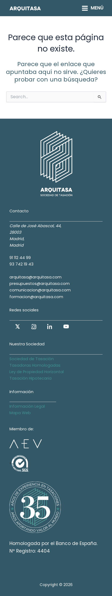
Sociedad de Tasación (31, 359)
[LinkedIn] (50, 326)
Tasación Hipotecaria (30, 378)
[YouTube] (66, 326)
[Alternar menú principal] (93, 8)
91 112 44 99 (20, 257)
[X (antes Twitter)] (17, 326)
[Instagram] (34, 326)
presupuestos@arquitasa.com (39, 283)
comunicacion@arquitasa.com (40, 290)
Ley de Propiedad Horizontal (36, 371)
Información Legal (27, 406)
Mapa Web (20, 413)
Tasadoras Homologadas (34, 365)
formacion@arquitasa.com (36, 296)
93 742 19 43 (21, 264)
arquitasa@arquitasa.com (35, 277)
